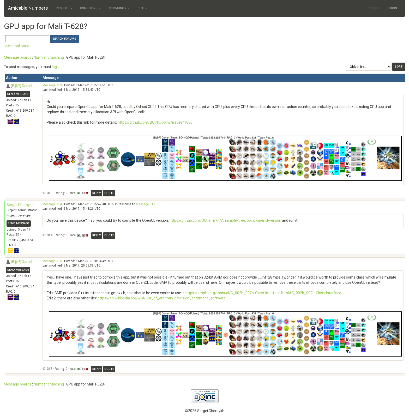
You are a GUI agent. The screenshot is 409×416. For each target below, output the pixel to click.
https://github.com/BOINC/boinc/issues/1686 (155, 122)
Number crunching (49, 57)
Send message (18, 94)
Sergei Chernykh (20, 205)
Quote (109, 193)
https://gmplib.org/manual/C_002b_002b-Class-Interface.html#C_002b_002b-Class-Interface (263, 293)
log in (56, 67)
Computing (90, 8)
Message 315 (52, 261)
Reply (96, 193)
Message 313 (52, 85)
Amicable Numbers (28, 8)
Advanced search (18, 46)
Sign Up (375, 8)
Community (119, 8)
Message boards (17, 57)
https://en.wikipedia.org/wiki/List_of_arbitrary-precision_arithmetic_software (162, 298)
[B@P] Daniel (21, 86)
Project (64, 8)
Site (142, 8)
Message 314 (52, 204)
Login (392, 8)
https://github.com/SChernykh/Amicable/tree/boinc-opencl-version (225, 220)
